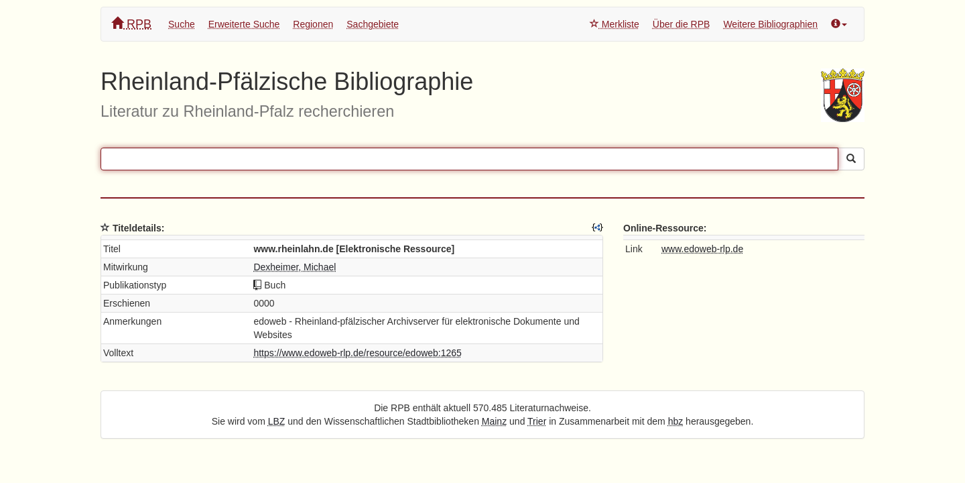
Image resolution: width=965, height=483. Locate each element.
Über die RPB (681, 24)
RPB (131, 24)
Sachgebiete (372, 24)
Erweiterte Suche (244, 24)
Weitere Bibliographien (770, 24)
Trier (536, 421)
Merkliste (614, 24)
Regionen (313, 24)
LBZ (276, 421)
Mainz (494, 421)
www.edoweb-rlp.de (702, 249)
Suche (181, 24)
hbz (676, 421)
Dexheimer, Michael (294, 267)
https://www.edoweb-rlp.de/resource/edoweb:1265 (357, 352)
